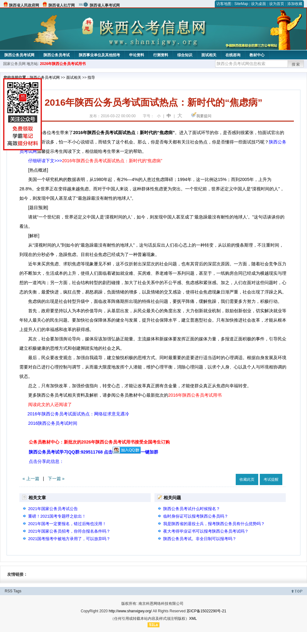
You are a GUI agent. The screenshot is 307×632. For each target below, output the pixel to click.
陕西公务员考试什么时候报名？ (191, 508)
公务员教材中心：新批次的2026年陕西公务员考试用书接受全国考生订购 (99, 441)
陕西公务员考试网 (19, 55)
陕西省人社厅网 (61, 5)
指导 (91, 77)
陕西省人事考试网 (105, 5)
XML (193, 618)
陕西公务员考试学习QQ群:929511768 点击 (85, 451)
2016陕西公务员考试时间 (52, 423)
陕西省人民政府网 (24, 5)
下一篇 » (56, 478)
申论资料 (136, 55)
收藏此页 (246, 479)
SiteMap (241, 4)
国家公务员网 (14, 64)
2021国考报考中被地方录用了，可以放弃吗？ (69, 538)
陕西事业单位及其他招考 (99, 55)
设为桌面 (258, 4)
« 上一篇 (31, 478)
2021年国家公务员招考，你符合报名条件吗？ (69, 531)
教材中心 (256, 55)
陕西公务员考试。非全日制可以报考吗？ (199, 538)
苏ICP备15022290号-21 (206, 611)
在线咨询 (232, 55)
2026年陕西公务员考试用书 (63, 64)
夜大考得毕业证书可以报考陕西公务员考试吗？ (206, 531)
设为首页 (276, 4)
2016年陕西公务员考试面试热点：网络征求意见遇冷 (78, 413)
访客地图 (223, 4)
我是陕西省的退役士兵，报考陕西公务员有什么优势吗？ (214, 523)
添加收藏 (294, 4)
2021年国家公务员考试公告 (53, 508)
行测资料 (160, 55)
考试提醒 (271, 479)
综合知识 (184, 55)
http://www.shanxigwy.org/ (130, 611)
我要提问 (203, 116)
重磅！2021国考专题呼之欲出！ (57, 516)
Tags (17, 591)
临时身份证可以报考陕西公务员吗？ (195, 516)
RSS (9, 591)
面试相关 (208, 55)
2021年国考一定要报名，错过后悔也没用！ (67, 523)
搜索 (296, 64)
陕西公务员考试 (56, 55)
